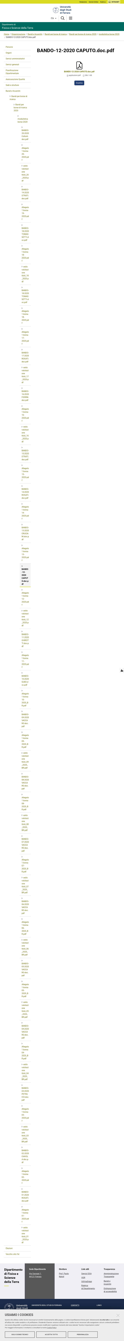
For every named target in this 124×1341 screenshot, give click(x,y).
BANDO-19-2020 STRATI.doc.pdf (25, 194)
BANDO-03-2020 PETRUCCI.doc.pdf (25, 1094)
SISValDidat (86, 1281)
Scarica (79, 83)
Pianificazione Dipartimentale (12, 72)
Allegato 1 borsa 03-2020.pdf (25, 1115)
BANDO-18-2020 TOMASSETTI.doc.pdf (25, 234)
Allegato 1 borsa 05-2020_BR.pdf (25, 990)
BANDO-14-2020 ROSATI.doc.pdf (25, 493)
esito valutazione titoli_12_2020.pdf (25, 618)
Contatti (75, 1305)
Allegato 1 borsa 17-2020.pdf (25, 338)
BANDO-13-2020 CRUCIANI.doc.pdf (25, 533)
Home (6, 34)
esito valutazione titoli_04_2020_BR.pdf (25, 1071)
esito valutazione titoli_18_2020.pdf (25, 274)
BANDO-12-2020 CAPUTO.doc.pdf (79, 71)
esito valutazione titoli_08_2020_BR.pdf (25, 822)
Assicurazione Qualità (15, 79)
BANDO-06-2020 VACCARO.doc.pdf (25, 907)
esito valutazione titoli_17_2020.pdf (25, 375)
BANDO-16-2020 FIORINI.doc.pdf (25, 395)
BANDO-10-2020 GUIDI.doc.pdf (25, 680)
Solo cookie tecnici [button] (19, 1334)
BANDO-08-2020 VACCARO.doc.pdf (25, 783)
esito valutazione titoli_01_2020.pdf (25, 1235)
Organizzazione (18, 34)
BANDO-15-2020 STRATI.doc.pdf (25, 455)
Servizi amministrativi (15, 58)
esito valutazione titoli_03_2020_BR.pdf (25, 1134)
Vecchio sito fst (12, 1254)
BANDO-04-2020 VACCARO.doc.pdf (25, 1032)
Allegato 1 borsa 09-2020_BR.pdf (25, 741)
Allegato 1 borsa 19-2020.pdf (25, 213)
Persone (9, 47)
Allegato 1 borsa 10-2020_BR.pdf (25, 700)
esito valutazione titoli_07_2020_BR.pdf (25, 885)
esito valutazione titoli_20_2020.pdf (25, 173)
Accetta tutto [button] (51, 1334)
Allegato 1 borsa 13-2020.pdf (25, 554)
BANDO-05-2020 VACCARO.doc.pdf (25, 969)
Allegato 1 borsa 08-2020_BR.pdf (25, 803)
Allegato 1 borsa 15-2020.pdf (25, 474)
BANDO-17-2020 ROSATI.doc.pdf (25, 357)
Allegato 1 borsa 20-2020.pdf (25, 154)
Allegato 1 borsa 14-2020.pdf (25, 513)
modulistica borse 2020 (109, 34)
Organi (9, 53)
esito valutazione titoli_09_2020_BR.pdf (25, 760)
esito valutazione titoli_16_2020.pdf (25, 434)
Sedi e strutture (12, 85)
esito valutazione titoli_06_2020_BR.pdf (25, 947)
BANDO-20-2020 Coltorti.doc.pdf (25, 134)
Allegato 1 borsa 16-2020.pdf (25, 415)
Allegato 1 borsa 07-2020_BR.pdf (25, 866)
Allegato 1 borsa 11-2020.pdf (25, 661)
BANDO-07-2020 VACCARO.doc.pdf (25, 845)
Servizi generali (12, 64)
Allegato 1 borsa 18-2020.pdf (25, 255)
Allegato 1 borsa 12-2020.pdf (25, 599)
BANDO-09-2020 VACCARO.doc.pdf (25, 720)
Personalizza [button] (83, 1334)
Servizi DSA (86, 1273)
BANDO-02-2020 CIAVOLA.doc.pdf (25, 1156)
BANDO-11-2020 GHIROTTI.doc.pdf (25, 640)
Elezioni (9, 1248)
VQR (83, 1277)
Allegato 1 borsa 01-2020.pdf (25, 1216)
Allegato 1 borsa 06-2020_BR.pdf (25, 928)
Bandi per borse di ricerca (56, 34)
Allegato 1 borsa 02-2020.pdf (25, 1177)
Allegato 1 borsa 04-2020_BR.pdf (25, 1052)
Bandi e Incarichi (35, 34)
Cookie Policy (51, 1328)
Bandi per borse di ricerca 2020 (82, 34)
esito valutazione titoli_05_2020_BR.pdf (25, 1009)
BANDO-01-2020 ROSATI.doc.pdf (25, 1196)
